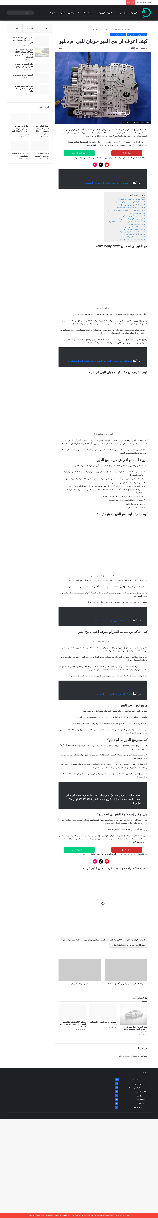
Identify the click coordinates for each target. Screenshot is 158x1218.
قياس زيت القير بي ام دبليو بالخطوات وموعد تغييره (107, 615)
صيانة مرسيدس (141, 1135)
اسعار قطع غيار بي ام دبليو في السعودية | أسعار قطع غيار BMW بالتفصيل (135, 1081)
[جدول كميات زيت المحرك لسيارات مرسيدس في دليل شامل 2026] (42, 89)
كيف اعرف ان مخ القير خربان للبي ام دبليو (128, 202)
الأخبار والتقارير (73, 13)
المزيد (62, 13)
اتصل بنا (52, 13)
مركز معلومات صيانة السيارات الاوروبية (113, 13)
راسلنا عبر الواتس (79, 153)
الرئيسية (134, 13)
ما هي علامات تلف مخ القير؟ (133, 227)
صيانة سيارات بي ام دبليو (108, 158)
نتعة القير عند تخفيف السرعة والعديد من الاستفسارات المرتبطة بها (100, 361)
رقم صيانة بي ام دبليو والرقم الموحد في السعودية (108, 183)
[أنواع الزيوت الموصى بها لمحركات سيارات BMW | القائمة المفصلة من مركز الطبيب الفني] (42, 52)
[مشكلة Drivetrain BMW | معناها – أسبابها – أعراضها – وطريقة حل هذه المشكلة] (72, 1063)
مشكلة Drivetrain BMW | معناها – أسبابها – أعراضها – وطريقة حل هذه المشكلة (98, 2)
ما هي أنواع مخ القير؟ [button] (133, 929)
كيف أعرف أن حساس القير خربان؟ (131, 232)
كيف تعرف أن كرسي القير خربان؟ (131, 237)
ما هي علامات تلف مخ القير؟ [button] (129, 938)
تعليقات (15, 28)
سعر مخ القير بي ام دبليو (94, 991)
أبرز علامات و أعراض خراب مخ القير (130, 205)
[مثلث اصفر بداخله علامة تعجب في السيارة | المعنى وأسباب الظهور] (42, 41)
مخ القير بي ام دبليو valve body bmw (130, 199)
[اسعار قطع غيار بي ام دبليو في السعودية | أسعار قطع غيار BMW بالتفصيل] (133, 1066)
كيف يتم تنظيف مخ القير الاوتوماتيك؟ (130, 207)
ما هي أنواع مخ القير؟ (135, 224)
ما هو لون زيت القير (136, 213)
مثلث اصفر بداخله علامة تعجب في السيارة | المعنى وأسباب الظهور (22, 40)
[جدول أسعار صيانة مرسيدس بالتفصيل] (40, 146)
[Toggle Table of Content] (142, 195)
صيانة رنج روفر (141, 1147)
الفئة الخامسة (142, 1151)
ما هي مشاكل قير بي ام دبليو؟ (133, 229)
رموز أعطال (142, 1155)
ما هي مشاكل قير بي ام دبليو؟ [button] (128, 946)
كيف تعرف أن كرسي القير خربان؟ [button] (126, 972)
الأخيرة (30, 28)
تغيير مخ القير (114, 991)
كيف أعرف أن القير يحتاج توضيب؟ (131, 234)
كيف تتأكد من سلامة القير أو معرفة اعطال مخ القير (125, 210)
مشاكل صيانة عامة (140, 1131)
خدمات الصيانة (89, 13)
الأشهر (45, 28)
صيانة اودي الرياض (140, 1159)
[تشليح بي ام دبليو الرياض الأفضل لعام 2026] (103, 1063)
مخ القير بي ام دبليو (70, 991)
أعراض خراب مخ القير (135, 991)
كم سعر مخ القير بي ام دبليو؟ (132, 216)
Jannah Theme (34, 1215)
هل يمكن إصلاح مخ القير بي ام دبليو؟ (130, 219)
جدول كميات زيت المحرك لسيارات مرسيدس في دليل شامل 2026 (23, 88)
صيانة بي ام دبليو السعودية (129, 29)
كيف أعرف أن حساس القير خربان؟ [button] (126, 955)
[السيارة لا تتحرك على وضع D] (42, 78)
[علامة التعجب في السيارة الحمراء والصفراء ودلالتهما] (42, 67)
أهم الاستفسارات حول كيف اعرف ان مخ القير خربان (124, 221)
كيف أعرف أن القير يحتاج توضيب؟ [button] (126, 963)
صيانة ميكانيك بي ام (118, 35)
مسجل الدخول (132, 1108)
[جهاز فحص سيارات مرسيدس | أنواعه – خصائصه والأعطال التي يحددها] (20, 118)
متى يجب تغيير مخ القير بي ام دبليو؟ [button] (125, 981)
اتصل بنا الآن (126, 153)
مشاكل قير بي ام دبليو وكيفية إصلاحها (114, 745)
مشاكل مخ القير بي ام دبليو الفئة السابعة (127, 997)
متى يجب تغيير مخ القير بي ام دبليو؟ (131, 239)
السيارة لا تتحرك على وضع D (23, 75)
